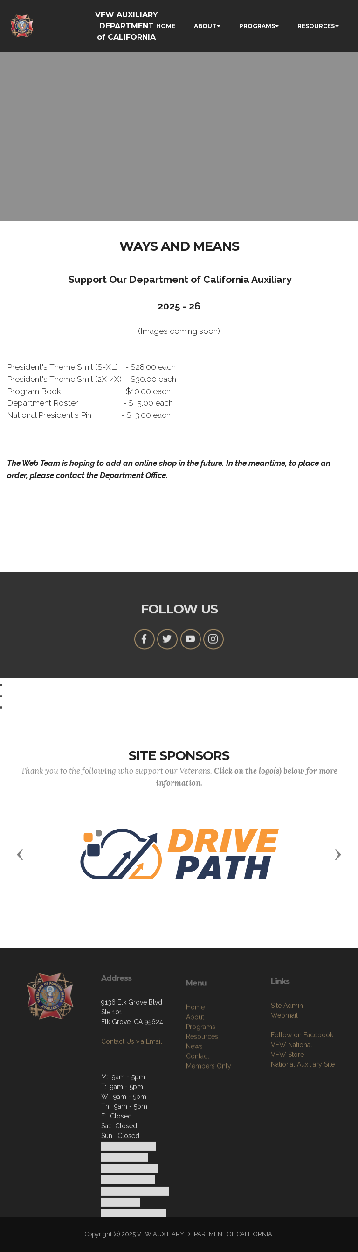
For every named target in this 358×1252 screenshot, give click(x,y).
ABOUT (205, 25)
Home (195, 1043)
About (195, 1053)
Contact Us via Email (131, 1067)
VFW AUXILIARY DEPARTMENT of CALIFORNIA (126, 26)
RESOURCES (316, 25)
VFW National (291, 1077)
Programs (200, 1063)
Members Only (208, 1102)
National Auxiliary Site (303, 1097)
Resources (202, 1072)
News (194, 1082)
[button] (20, 853)
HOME (165, 25)
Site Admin (287, 1038)
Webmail (284, 1048)
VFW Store (287, 1087)
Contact (197, 1092)
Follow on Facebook (302, 1067)
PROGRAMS (257, 25)
